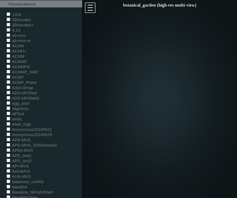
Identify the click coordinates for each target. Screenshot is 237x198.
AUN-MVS (19, 176)
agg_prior (18, 103)
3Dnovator (19, 19)
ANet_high (19, 124)
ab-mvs (16, 35)
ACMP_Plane (22, 82)
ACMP (15, 77)
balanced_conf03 (25, 181)
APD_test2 (19, 160)
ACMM (15, 56)
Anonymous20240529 (29, 134)
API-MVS (18, 166)
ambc (14, 119)
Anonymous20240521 (29, 129)
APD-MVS (19, 140)
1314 (14, 14)
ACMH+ (16, 51)
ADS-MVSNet (22, 92)
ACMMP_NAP (22, 72)
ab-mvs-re (19, 40)
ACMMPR (18, 66)
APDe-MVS (20, 150)
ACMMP (17, 61)
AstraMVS (19, 171)
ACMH (15, 45)
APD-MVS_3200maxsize (32, 145)
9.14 (13, 30)
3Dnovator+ (20, 25)
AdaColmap (20, 87)
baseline (17, 187)
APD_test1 (19, 155)
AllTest (15, 113)
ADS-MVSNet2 (23, 98)
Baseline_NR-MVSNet (30, 192)
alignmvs (17, 108)
